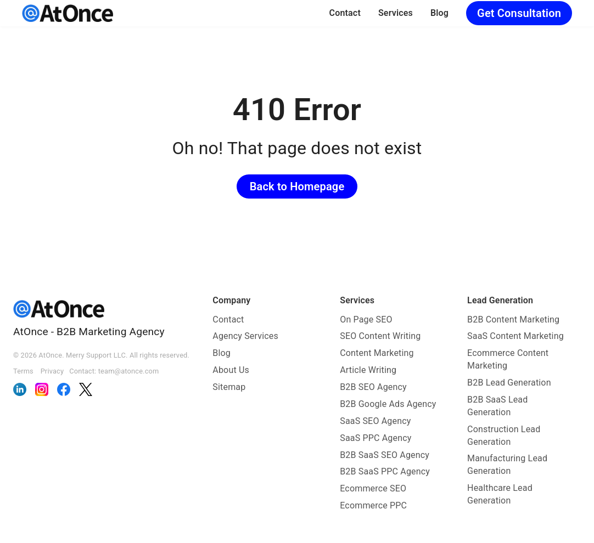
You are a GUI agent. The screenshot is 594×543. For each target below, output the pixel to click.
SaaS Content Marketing (515, 336)
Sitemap (228, 387)
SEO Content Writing (380, 336)
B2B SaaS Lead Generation (497, 405)
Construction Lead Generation (503, 435)
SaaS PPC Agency (375, 438)
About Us (230, 370)
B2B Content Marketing (513, 319)
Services (395, 13)
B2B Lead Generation (509, 382)
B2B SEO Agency (373, 387)
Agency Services (245, 336)
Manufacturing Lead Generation (507, 464)
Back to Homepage (297, 186)
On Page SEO (366, 319)
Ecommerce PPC (373, 505)
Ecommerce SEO (373, 488)
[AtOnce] (67, 13)
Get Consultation (519, 13)
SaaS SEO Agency (375, 421)
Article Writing (368, 370)
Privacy (52, 371)
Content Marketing (377, 353)
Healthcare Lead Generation (500, 494)
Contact (345, 13)
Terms (23, 371)
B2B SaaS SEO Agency (384, 455)
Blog (439, 13)
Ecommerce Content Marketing (507, 359)
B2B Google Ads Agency (388, 404)
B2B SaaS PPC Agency (385, 471)
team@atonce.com (128, 371)
